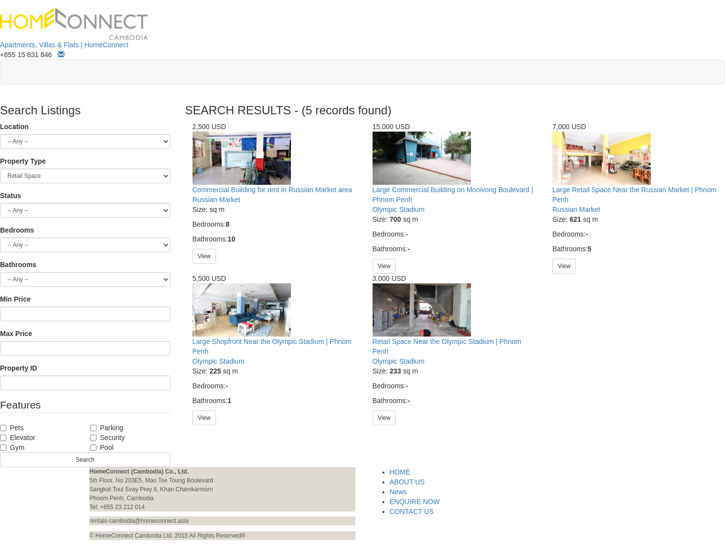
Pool (102, 447)
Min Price (15, 299)
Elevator (17, 438)
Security (107, 438)
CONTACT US (412, 511)
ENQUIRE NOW (415, 502)
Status (10, 196)
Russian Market (216, 200)
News (398, 492)
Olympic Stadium (399, 209)
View (204, 256)
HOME (400, 472)
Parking (106, 428)
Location (14, 127)
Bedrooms (17, 230)
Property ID (18, 368)
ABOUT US (407, 482)
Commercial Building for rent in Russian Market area (272, 190)
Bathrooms (18, 265)
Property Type (23, 161)
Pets (12, 428)
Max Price (16, 334)
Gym (12, 447)
